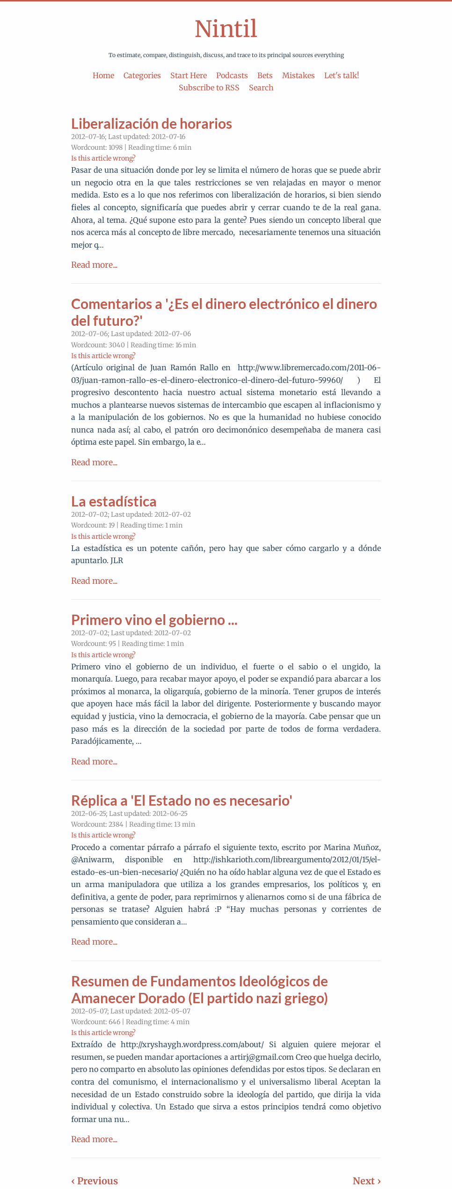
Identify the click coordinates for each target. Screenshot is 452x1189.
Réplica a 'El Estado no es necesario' (181, 800)
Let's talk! (341, 75)
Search (261, 87)
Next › (367, 1181)
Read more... (94, 265)
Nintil (226, 29)
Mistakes (298, 75)
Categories (142, 75)
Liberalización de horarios (151, 123)
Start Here (188, 75)
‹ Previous (94, 1181)
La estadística (114, 500)
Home (103, 75)
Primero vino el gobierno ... (154, 619)
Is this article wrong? (103, 158)
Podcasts (232, 75)
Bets (265, 75)
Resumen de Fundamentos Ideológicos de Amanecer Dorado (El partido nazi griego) (199, 989)
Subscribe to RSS (209, 87)
